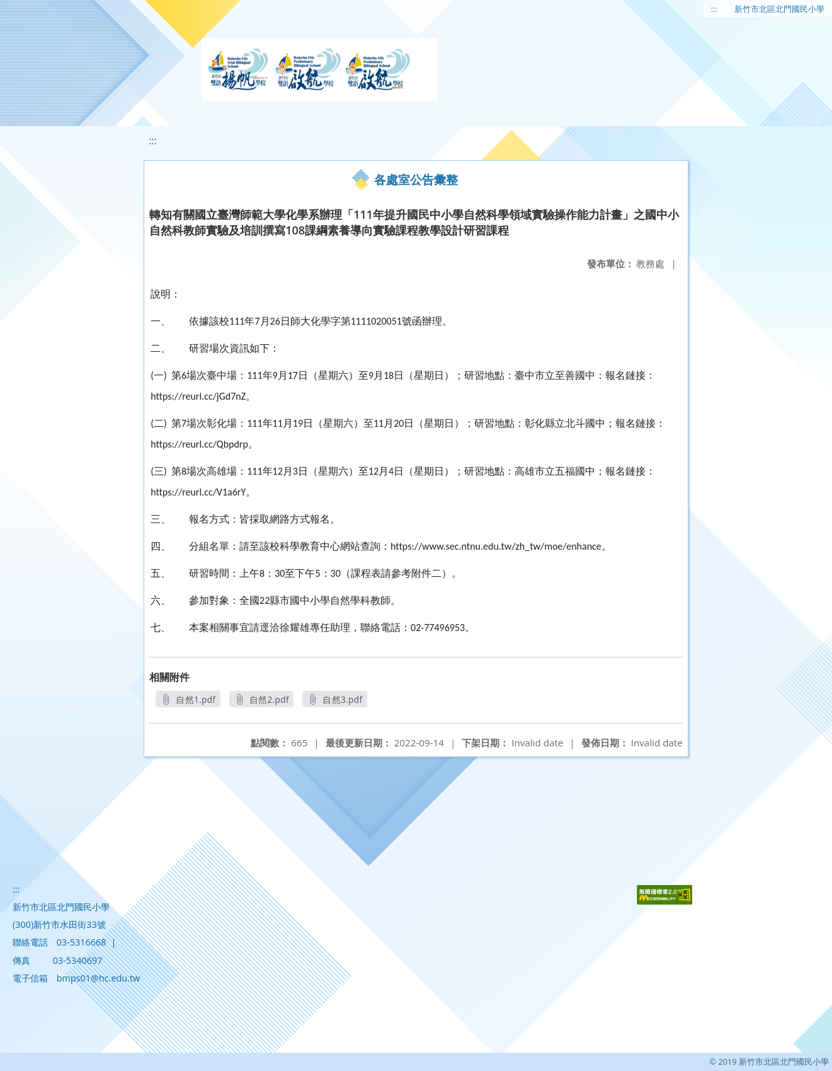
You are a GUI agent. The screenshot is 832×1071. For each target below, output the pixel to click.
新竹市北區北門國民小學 (779, 8)
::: (714, 8)
